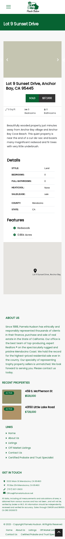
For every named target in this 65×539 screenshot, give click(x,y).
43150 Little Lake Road (40, 407)
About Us (12, 438)
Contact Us (14, 453)
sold (32, 98)
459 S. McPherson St (39, 391)
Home (11, 433)
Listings (11, 443)
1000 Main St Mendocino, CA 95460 (21, 481)
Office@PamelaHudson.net (17, 493)
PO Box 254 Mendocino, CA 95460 (21, 485)
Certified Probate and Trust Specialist (30, 457)
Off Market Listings (18, 448)
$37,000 (47, 98)
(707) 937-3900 (12, 489)
